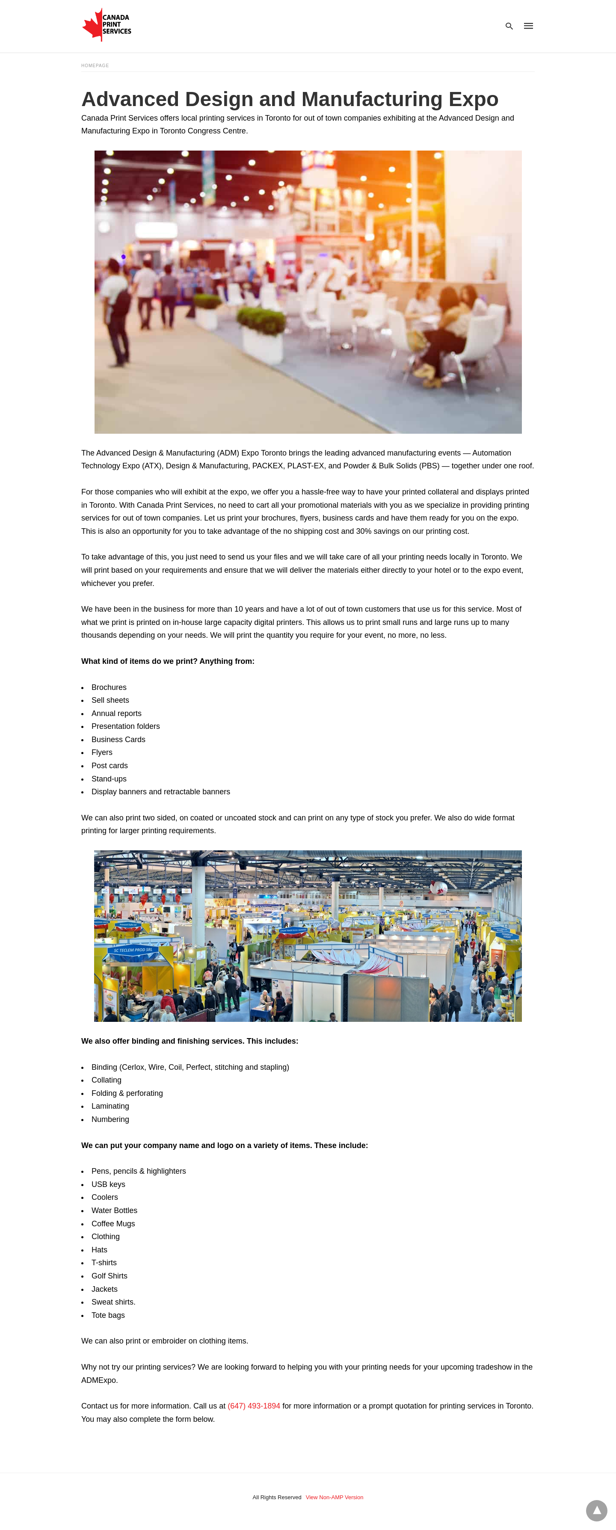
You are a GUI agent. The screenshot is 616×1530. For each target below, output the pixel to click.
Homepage (95, 65)
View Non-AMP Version (335, 1497)
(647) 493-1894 (254, 1406)
